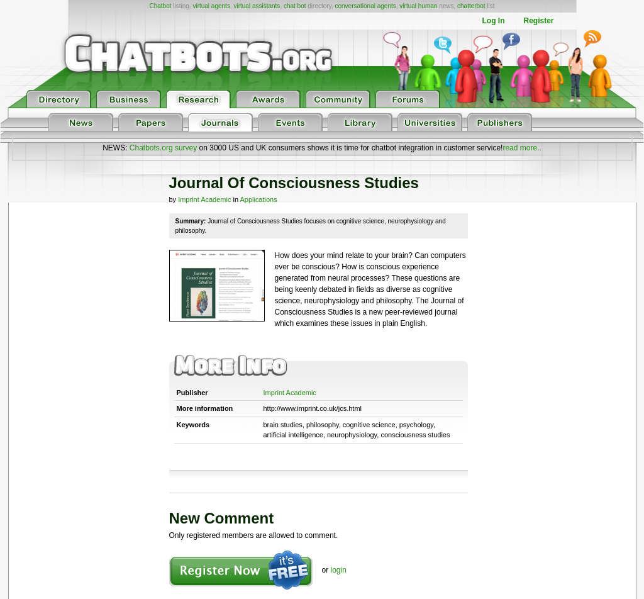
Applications (258, 199)
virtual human (418, 6)
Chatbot (160, 6)
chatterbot (471, 6)
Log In (493, 20)
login (339, 570)
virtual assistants (256, 6)
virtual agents (211, 6)
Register (538, 20)
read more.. (521, 147)
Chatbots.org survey (163, 147)
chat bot (295, 6)
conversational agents (365, 6)
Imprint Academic (204, 199)
